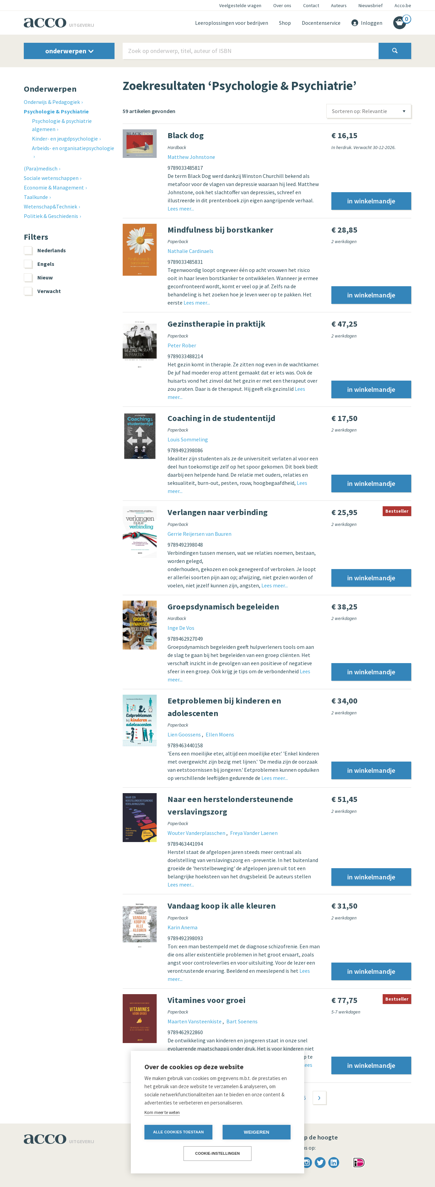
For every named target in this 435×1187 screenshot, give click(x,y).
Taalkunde (36, 197)
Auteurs (339, 5)
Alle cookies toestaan (178, 1132)
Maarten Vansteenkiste (195, 1021)
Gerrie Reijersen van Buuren (199, 533)
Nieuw (38, 277)
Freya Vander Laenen (254, 832)
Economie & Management (54, 187)
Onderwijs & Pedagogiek (52, 101)
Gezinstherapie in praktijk (216, 323)
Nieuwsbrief (371, 5)
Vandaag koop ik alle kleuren (222, 905)
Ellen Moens (220, 734)
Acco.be (403, 5)
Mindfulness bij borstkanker (220, 229)
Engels (39, 264)
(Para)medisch (40, 168)
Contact (311, 5)
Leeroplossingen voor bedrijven (231, 22)
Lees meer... (181, 208)
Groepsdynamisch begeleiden (223, 606)
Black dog (186, 135)
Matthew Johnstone (191, 156)
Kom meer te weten (162, 1112)
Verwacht (42, 291)
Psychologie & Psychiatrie (56, 111)
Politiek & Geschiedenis (51, 216)
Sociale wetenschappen (51, 178)
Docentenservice (321, 22)
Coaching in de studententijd (221, 418)
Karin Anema (182, 927)
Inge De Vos (181, 627)
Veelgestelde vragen (240, 5)
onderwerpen (69, 51)
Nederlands (45, 250)
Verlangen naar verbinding (217, 512)
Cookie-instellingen (217, 1153)
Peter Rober (182, 345)
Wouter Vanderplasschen (197, 832)
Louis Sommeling (188, 439)
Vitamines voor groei (207, 1000)
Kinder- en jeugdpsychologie (65, 138)
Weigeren (256, 1132)
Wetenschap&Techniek (50, 206)
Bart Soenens (242, 1021)
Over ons (282, 5)
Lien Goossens (185, 734)
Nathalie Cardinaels (190, 251)
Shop (285, 22)
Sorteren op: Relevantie (359, 111)
